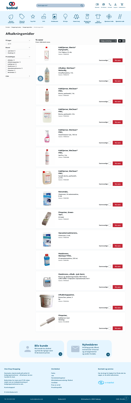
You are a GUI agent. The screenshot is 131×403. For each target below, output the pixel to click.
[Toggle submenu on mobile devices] (43, 18)
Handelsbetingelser (58, 378)
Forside (8, 27)
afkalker (11, 60)
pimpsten (11, 70)
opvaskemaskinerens (15, 68)
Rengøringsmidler (27, 27)
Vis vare (118, 60)
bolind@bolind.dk (36, 399)
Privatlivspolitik (56, 387)
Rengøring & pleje (16, 27)
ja (9, 44)
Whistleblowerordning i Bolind (62, 380)
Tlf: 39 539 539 (9, 399)
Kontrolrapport (9, 387)
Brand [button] (18, 47)
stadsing (11, 53)
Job (52, 375)
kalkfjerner (12, 64)
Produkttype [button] (18, 57)
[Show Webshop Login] (115, 5)
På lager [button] (18, 40)
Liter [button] (18, 76)
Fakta (53, 373)
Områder (54, 382)
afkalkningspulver (14, 62)
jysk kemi (11, 51)
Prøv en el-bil (55, 385)
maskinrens (12, 66)
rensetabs (12, 72)
